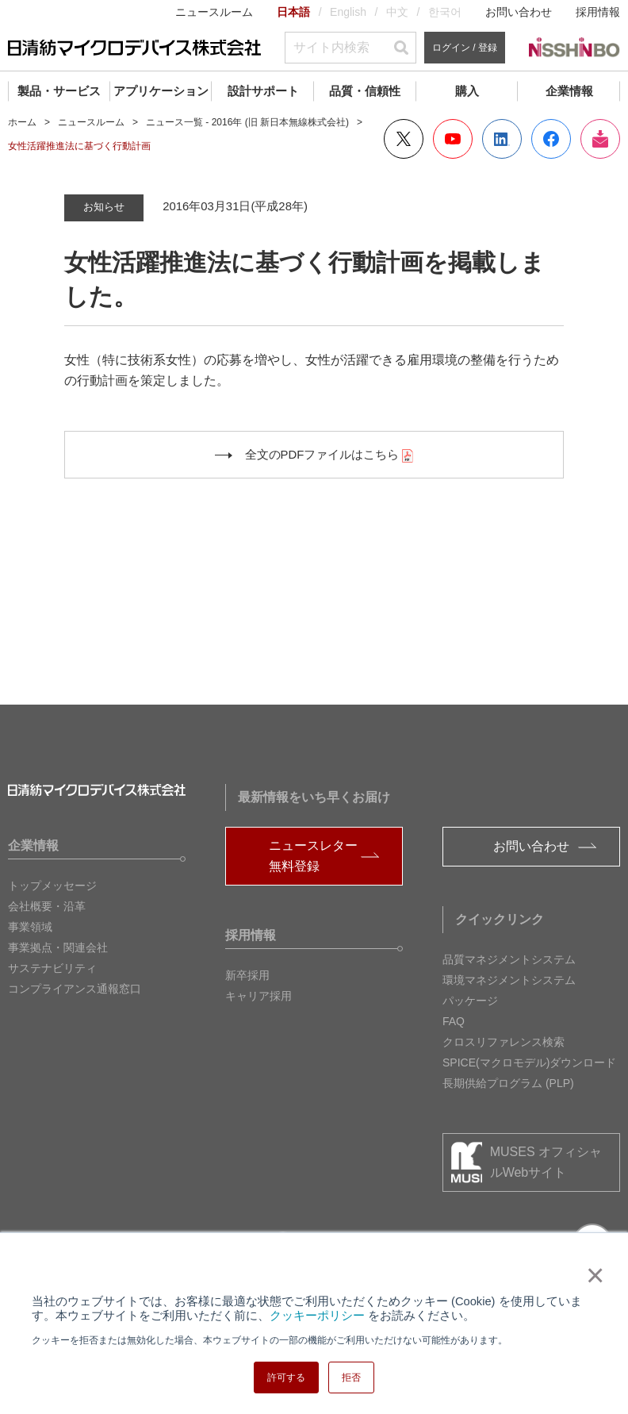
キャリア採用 (258, 995)
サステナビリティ (52, 968)
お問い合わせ (518, 12)
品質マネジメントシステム (509, 959)
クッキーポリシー (317, 1315)
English (348, 12)
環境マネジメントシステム (509, 980)
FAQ (453, 1021)
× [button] (592, 1275)
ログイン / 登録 (464, 47)
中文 (397, 12)
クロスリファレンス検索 (503, 1042)
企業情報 (569, 91)
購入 (467, 91)
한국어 (444, 12)
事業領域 (30, 926)
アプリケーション (161, 91)
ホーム (22, 122)
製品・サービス (59, 91)
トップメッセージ (52, 885)
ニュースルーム (214, 12)
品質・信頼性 (364, 91)
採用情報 (598, 12)
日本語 (293, 12)
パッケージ (470, 1000)
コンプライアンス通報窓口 (74, 988)
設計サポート (263, 91)
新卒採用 (247, 975)
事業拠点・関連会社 (58, 947)
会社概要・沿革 (47, 906)
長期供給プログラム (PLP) (508, 1083)
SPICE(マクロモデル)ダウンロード (529, 1062)
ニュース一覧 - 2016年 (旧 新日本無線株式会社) (247, 122)
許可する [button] (286, 1377)
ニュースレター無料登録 (313, 856)
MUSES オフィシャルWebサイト (546, 1162)
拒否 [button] (351, 1377)
